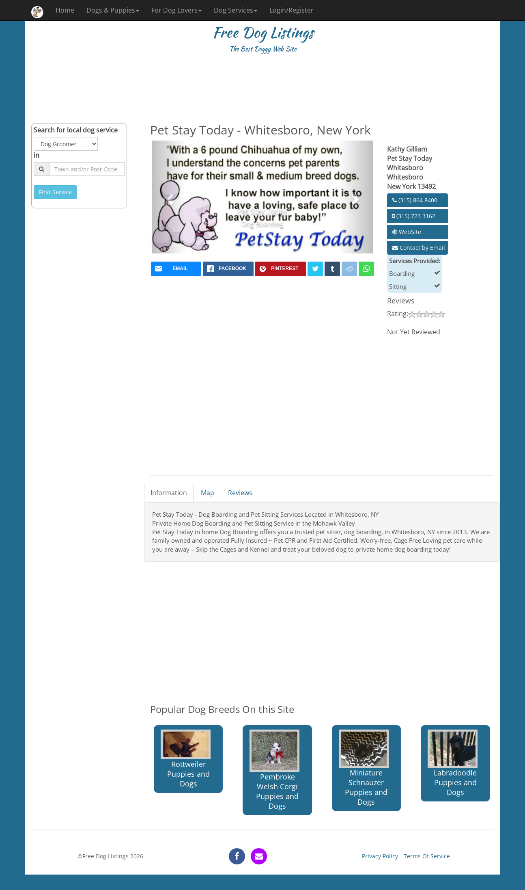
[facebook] (228, 269)
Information (169, 492)
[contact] (259, 856)
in (36, 155)
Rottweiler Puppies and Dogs (186, 759)
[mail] (176, 269)
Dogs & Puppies (112, 10)
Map (207, 492)
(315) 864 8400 (414, 200)
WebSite (406, 232)
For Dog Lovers (176, 10)
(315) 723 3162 (413, 216)
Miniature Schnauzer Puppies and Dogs (364, 768)
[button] (169, 197)
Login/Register (291, 10)
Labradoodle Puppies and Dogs (453, 763)
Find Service (55, 192)
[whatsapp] (366, 269)
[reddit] (349, 269)
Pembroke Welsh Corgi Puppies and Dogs (274, 770)
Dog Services (235, 10)
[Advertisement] (262, 92)
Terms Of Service (427, 856)
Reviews (240, 492)
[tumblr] (332, 269)
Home (65, 10)
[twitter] (315, 269)
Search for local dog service (76, 130)
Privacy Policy (380, 856)
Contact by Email (418, 247)
